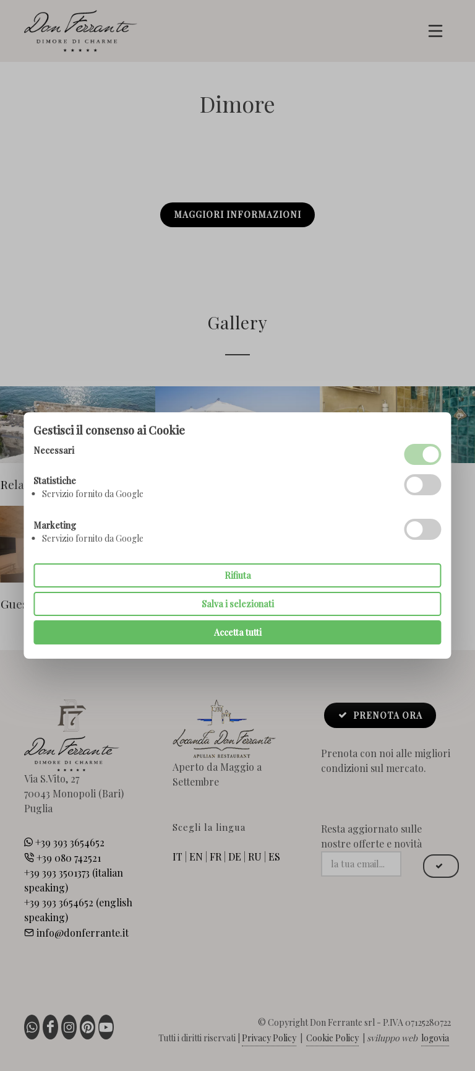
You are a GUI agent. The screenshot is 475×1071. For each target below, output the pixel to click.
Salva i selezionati (238, 604)
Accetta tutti (238, 632)
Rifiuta (238, 575)
